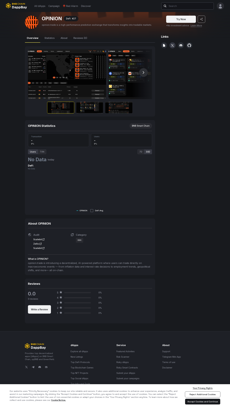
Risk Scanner (122, 357)
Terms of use (168, 362)
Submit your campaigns (127, 378)
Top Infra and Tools (80, 384)
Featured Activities (125, 351)
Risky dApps (122, 362)
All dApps (39, 6)
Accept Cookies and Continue (202, 401)
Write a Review (39, 309)
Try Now (181, 19)
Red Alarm (70, 6)
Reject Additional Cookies (203, 394)
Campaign (54, 6)
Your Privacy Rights (203, 388)
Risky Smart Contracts (127, 367)
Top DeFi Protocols (80, 362)
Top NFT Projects (79, 373)
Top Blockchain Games (82, 367)
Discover (86, 6)
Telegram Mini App (171, 357)
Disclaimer (167, 367)
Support (166, 351)
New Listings (77, 357)
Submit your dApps (125, 373)
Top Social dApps (79, 378)
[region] (115, 395)
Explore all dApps (79, 351)
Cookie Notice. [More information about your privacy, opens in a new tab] (58, 400)
